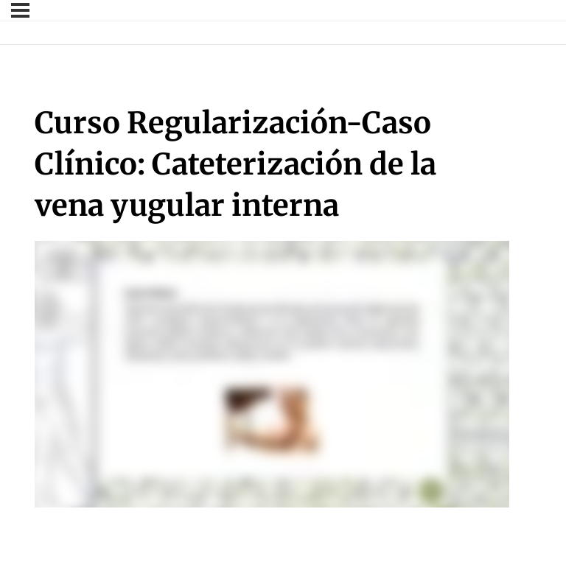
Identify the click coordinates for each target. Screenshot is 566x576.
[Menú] (20, 10)
